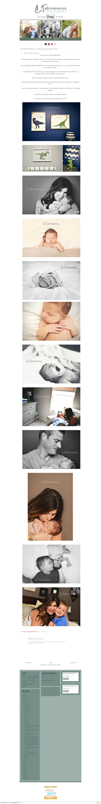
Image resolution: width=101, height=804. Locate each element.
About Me (39, 39)
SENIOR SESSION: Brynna (30, 753)
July (26, 712)
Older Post (73, 662)
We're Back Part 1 (28, 735)
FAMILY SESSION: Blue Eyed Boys (31, 736)
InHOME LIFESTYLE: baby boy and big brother (39, 49)
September (27, 709)
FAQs (63, 39)
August (26, 711)
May (26, 716)
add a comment (42, 631)
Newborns (36, 53)
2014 (25, 760)
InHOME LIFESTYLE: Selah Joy (31, 740)
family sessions (33, 677)
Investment (56, 39)
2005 (25, 776)
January (26, 755)
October (26, 707)
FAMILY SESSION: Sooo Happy (31, 738)
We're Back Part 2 (28, 733)
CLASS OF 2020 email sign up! (70, 686)
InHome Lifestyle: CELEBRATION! (31, 742)
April (26, 718)
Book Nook (35, 675)
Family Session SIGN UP (69, 673)
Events (23, 677)
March (26, 720)
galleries (47, 39)
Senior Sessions (28, 684)
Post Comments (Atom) (54, 664)
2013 (25, 762)
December (27, 703)
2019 (25, 697)
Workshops (24, 686)
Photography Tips (26, 682)
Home (50, 662)
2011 (25, 766)
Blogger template (4, 802)
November (27, 705)
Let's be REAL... (28, 724)
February (27, 722)
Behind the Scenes (26, 675)
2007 (25, 772)
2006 (25, 774)
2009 (25, 770)
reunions (34, 682)
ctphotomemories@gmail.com (48, 680)
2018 (25, 699)
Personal (33, 681)
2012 (25, 764)
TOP (100, 802)
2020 (25, 695)
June (26, 714)
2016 (25, 757)
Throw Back (27, 751)
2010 (25, 768)
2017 (25, 701)
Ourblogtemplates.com (15, 802)
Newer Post (28, 662)
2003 (25, 778)
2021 (25, 693)
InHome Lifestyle (28, 53)
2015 (25, 758)
